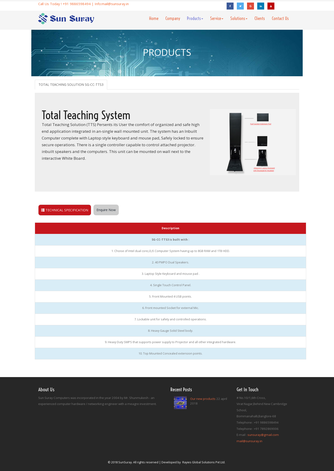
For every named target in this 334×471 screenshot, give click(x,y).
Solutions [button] (238, 18)
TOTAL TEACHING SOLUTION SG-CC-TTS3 (71, 84)
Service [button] (216, 18)
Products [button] (195, 18)
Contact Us (280, 18)
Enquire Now (106, 210)
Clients (259, 18)
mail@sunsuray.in (115, 3)
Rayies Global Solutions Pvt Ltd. (203, 462)
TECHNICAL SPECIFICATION (64, 210)
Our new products (202, 399)
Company (172, 18)
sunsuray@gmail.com (263, 435)
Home (155, 18)
